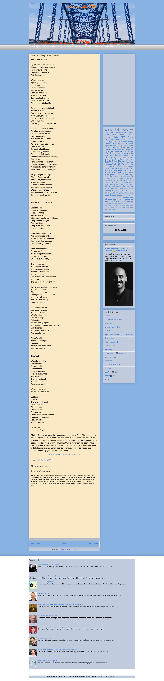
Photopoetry (111, 207)
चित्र (106, 167)
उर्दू (123, 174)
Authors (78, 47)
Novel (124, 165)
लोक (106, 194)
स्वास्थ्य (113, 194)
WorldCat (108, 323)
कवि (122, 144)
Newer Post (35, 544)
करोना (119, 172)
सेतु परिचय (108, 368)
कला (125, 178)
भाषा (132, 165)
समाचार (121, 155)
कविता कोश (108, 361)
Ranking (123, 202)
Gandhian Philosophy (113, 165)
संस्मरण (112, 155)
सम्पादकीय (127, 146)
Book (131, 135)
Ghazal (127, 149)
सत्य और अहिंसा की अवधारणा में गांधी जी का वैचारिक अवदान (45, 576)
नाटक (116, 190)
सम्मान (114, 172)
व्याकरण (110, 200)
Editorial (122, 135)
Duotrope (108, 316)
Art (111, 146)
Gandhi (112, 184)
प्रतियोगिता (108, 186)
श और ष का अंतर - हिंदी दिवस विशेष (47, 616)
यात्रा (126, 174)
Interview (108, 149)
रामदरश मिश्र (108, 192)
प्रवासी (120, 169)
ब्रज (132, 202)
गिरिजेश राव (126, 198)
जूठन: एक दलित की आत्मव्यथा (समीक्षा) (47, 661)
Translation (129, 144)
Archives (109, 47)
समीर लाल (130, 159)
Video (131, 184)
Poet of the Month (120, 207)
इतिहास (121, 178)
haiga (122, 200)
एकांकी (127, 205)
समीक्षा (131, 132)
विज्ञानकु (107, 172)
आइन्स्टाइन (118, 186)
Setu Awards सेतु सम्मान (45, 582)
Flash (126, 155)
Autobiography (110, 174)
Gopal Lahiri (109, 151)
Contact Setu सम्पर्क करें (112, 364)
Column (125, 180)
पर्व (132, 188)
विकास (126, 204)
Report (126, 184)
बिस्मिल (131, 172)
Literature (116, 192)
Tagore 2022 (118, 176)
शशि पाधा (124, 159)
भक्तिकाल (130, 192)
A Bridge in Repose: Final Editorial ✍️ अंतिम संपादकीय (116, 250)
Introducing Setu (43, 593)
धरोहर (106, 153)
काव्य (131, 130)
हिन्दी (117, 129)
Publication (114, 188)
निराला (121, 188)
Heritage (125, 196)
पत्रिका (131, 205)
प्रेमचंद (124, 176)
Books (45, 47)
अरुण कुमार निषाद (111, 171)
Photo (112, 182)
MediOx (107, 331)
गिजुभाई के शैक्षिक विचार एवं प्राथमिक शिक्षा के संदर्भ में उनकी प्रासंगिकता (57, 649)
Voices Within (127, 139)
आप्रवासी (130, 194)
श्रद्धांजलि (130, 180)
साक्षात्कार (108, 159)
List (106, 142)
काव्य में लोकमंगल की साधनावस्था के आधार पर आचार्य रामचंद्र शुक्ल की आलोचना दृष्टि (61, 604)
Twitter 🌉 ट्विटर (110, 376)
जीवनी (110, 167)
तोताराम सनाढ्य (129, 207)
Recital (110, 204)
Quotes (118, 202)
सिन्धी (117, 182)
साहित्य (126, 169)
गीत (112, 159)
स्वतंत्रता (119, 196)
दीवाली (119, 204)
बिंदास (111, 153)
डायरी (128, 202)
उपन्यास (107, 196)
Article (130, 137)
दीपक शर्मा (116, 146)
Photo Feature (110, 147)
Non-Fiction (119, 184)
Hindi (107, 132)
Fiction (124, 132)
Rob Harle (118, 151)
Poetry (124, 129)
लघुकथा (107, 146)
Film (118, 200)
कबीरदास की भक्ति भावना (45, 638)
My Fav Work (109, 198)
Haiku (131, 169)
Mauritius (108, 190)
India (116, 137)
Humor (131, 196)
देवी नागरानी (117, 159)
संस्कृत (120, 171)
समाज (106, 202)
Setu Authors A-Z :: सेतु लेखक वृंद (48, 565)
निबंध (116, 155)
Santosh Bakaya (121, 153)
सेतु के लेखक (109, 349)
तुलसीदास (127, 200)
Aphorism (112, 202)
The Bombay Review (112, 327)
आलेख (113, 132)
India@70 (115, 178)
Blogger (113, 676)
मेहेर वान (130, 163)
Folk (106, 204)
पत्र (128, 165)
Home (64, 544)
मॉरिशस (131, 186)
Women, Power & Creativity (58, 454)
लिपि (132, 200)
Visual (118, 194)
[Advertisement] (119, 89)
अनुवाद (121, 146)
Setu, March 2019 (74, 454)
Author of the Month (118, 157)
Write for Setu (110, 346)
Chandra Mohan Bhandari (115, 161)
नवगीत (131, 198)
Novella (118, 174)
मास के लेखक (108, 209)
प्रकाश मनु (116, 144)
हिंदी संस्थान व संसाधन (111, 357)
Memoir (130, 157)
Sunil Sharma (122, 142)
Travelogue (115, 180)
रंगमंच (122, 204)
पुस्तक (114, 135)
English (109, 129)
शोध (132, 149)
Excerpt (121, 149)
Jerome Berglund (117, 163)
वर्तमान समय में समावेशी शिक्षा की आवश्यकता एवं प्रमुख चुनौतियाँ (55, 627)
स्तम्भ (123, 137)
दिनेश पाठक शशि (128, 151)
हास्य (120, 190)
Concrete (108, 178)
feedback (122, 205)
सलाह (109, 194)
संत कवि (107, 188)
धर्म (110, 196)
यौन (106, 200)
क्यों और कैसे (125, 186)
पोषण (125, 172)
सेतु (61, 47)
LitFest (124, 190)
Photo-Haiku (115, 205)
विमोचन (114, 196)
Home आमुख (35, 47)
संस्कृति (113, 186)
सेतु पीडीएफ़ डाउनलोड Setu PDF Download (119, 334)
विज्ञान (111, 176)
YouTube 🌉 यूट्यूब (111, 372)
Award (107, 182)
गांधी (121, 180)
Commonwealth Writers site (114, 320)
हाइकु (114, 200)
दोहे (113, 190)
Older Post (93, 544)
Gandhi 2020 (128, 171)
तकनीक (115, 204)
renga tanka (118, 198)
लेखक (107, 135)
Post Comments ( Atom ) (69, 549)
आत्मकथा (115, 167)
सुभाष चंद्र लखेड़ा (123, 167)
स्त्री (121, 182)
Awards (88, 47)
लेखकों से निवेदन (110, 338)
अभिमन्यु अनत (124, 194)
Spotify (107, 379)
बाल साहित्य (115, 149)
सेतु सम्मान (127, 188)
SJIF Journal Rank (111, 342)
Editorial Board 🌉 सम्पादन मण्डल (116, 353)
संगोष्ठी (113, 209)
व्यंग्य (131, 146)
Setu (54, 47)
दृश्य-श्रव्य (130, 190)
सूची (118, 147)
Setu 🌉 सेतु (82, 6)
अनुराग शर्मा (112, 142)
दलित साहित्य (123, 192)
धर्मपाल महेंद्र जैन (127, 147)
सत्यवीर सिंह (130, 176)
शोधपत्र (116, 139)
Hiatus (68, 47)
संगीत (106, 207)
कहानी (118, 132)
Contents (109, 139)
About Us (98, 47)
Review (108, 137)
